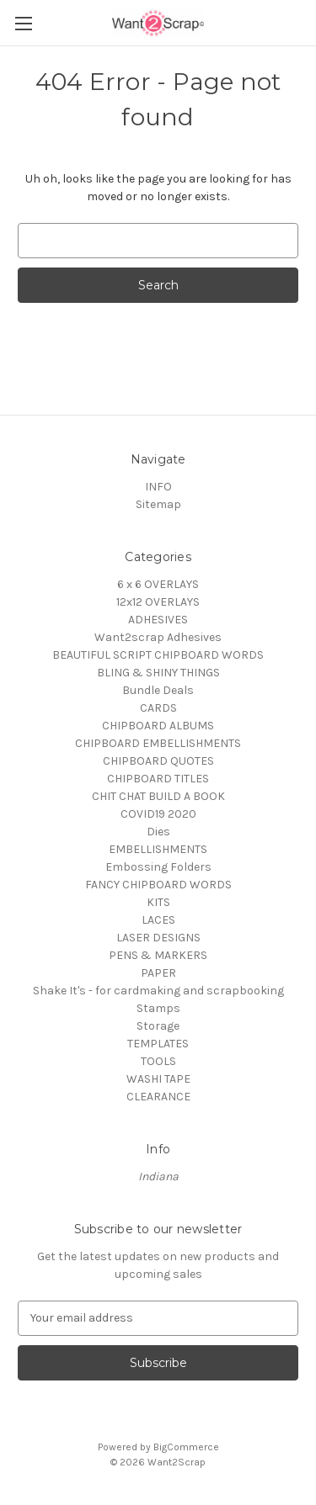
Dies (158, 831)
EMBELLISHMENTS (158, 849)
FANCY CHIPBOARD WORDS (158, 884)
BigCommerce (186, 1447)
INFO (158, 487)
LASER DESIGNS (158, 937)
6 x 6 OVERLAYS (158, 584)
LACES (158, 920)
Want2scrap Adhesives (158, 637)
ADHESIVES (158, 619)
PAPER (158, 973)
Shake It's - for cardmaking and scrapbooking (158, 990)
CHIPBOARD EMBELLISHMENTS (158, 743)
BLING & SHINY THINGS (158, 672)
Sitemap (158, 504)
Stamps (158, 1008)
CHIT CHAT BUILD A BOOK (158, 796)
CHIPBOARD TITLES (158, 778)
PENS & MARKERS (158, 955)
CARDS (158, 708)
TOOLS (158, 1061)
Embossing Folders (158, 867)
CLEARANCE (158, 1096)
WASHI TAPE (158, 1079)
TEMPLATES (158, 1043)
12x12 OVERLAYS (158, 602)
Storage (158, 1026)
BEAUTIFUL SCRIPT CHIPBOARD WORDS (158, 655)
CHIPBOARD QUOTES (158, 761)
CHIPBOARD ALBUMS (158, 725)
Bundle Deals (158, 690)
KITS (158, 902)
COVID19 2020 (158, 814)
